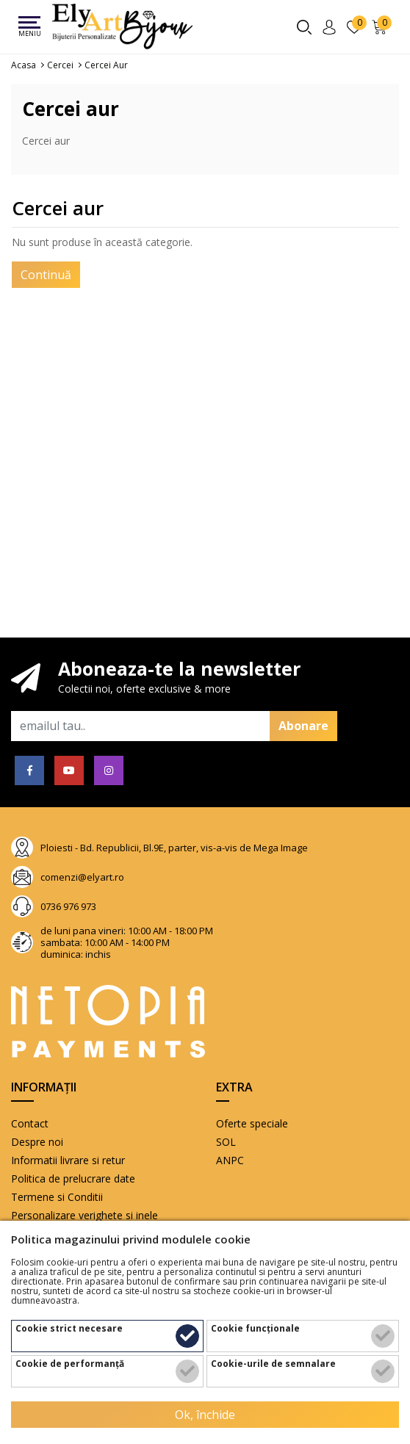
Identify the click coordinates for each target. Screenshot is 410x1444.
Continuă (46, 275)
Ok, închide (205, 1415)
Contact (29, 1123)
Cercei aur (106, 65)
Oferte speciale (252, 1123)
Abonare (303, 726)
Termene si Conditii (57, 1197)
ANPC (230, 1160)
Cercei (60, 65)
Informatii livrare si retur (68, 1160)
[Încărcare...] (382, 27)
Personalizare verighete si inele (84, 1215)
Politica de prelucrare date (73, 1178)
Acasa (23, 65)
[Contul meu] (332, 27)
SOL (226, 1142)
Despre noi (37, 1142)
